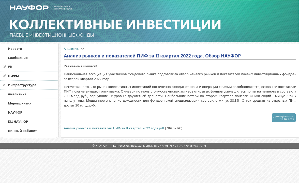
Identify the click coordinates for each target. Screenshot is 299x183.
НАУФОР (15, 112)
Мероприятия (20, 103)
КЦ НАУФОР (18, 121)
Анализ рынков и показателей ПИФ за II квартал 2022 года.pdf (114, 128)
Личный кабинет (22, 130)
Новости (15, 48)
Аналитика (17, 94)
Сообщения (18, 57)
